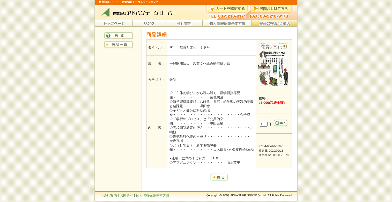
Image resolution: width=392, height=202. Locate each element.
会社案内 (110, 195)
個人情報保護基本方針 (152, 195)
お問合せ (126, 195)
